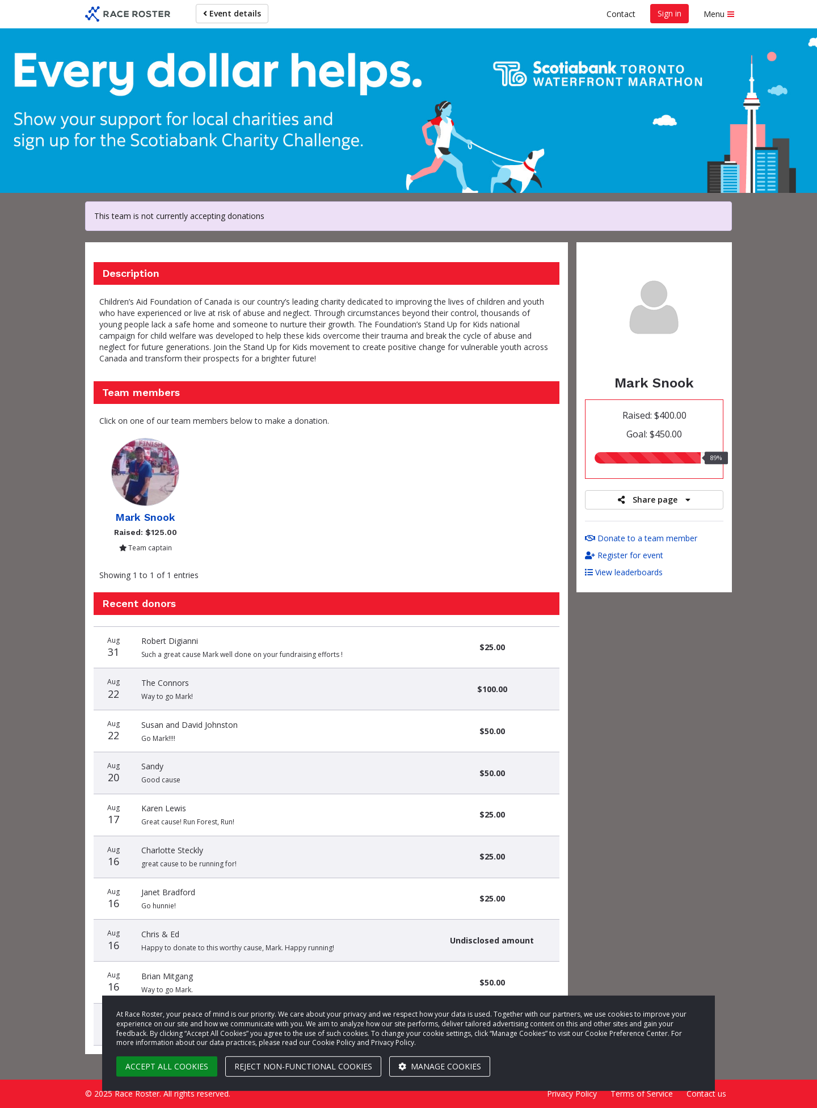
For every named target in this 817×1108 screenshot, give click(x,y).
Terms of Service (641, 1093)
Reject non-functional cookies (303, 1066)
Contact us (706, 1093)
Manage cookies (439, 1066)
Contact (621, 14)
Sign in (669, 13)
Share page (654, 499)
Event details (232, 13)
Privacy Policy (572, 1093)
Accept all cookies (166, 1066)
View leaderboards (624, 572)
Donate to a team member (641, 538)
